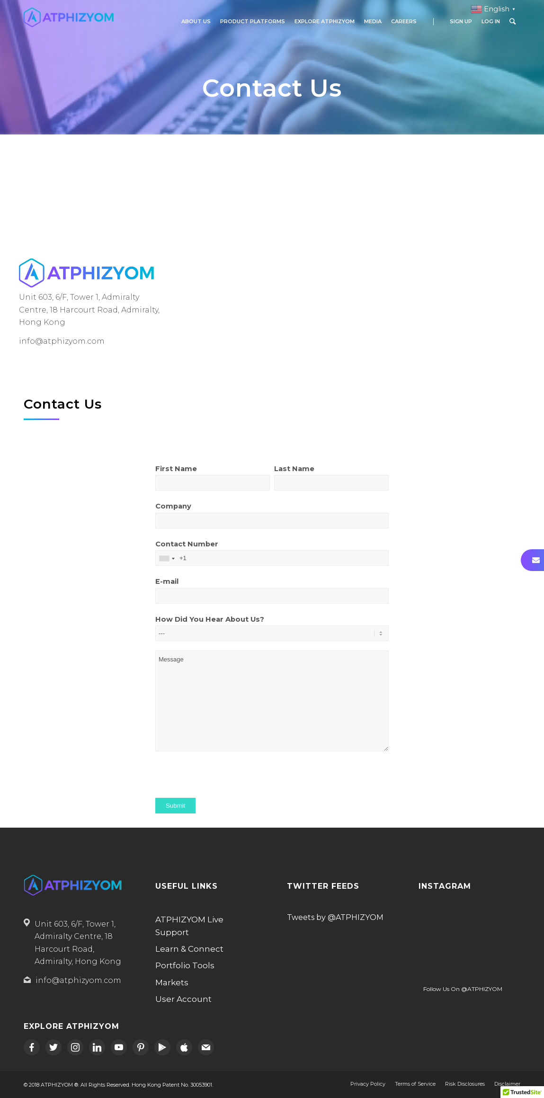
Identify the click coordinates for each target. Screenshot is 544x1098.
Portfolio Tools (184, 965)
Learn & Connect (189, 949)
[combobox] (167, 558)
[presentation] (227, 779)
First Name (212, 482)
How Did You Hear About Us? (272, 633)
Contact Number (272, 557)
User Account (183, 999)
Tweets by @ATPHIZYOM (335, 917)
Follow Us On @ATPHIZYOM (462, 988)
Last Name (331, 482)
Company (272, 519)
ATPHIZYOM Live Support (189, 926)
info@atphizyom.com (78, 980)
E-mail (272, 595)
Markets (171, 982)
